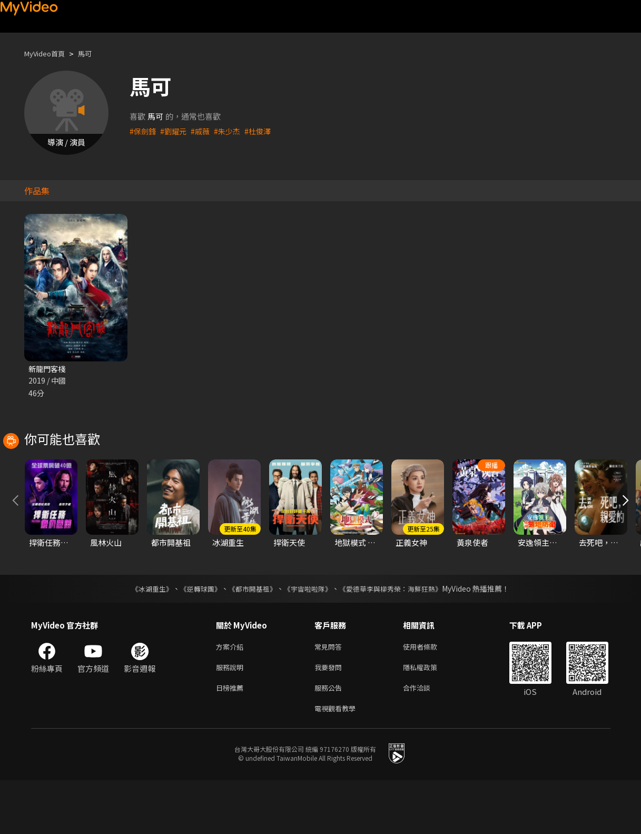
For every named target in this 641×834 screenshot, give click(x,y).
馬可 (93, 53)
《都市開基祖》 (250, 636)
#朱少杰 (232, 130)
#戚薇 (204, 130)
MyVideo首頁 (48, 53)
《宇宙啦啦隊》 (309, 636)
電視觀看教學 (338, 761)
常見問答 (330, 694)
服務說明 (232, 716)
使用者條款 (429, 694)
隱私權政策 (429, 716)
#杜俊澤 (264, 130)
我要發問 (330, 716)
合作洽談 (425, 738)
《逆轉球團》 (195, 636)
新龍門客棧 (48, 369)
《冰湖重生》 (143, 636)
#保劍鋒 (143, 130)
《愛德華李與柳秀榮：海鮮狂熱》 (397, 636)
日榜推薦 (232, 738)
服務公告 (330, 738)
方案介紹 (232, 694)
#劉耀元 (176, 130)
